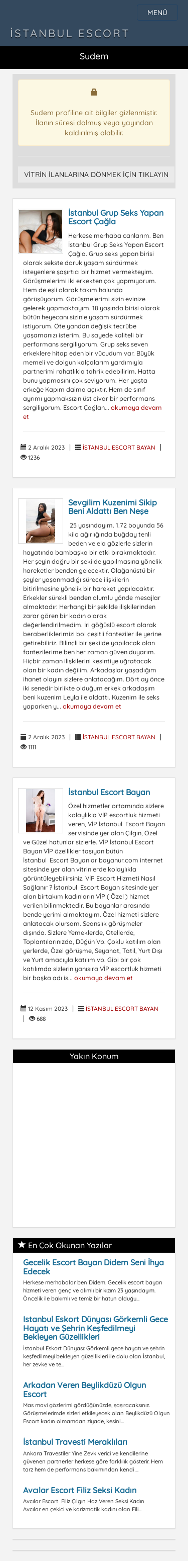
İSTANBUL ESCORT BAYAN (119, 447)
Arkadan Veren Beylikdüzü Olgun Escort (84, 1389)
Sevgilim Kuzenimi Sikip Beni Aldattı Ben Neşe (112, 506)
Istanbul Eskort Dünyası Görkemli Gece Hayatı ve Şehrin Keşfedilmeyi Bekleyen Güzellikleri (95, 1328)
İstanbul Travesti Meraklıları (75, 1442)
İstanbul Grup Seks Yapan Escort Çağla (115, 217)
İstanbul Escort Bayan (109, 792)
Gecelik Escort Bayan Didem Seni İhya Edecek (93, 1266)
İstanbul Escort (70, 33)
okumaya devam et (92, 706)
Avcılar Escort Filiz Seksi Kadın (79, 1490)
